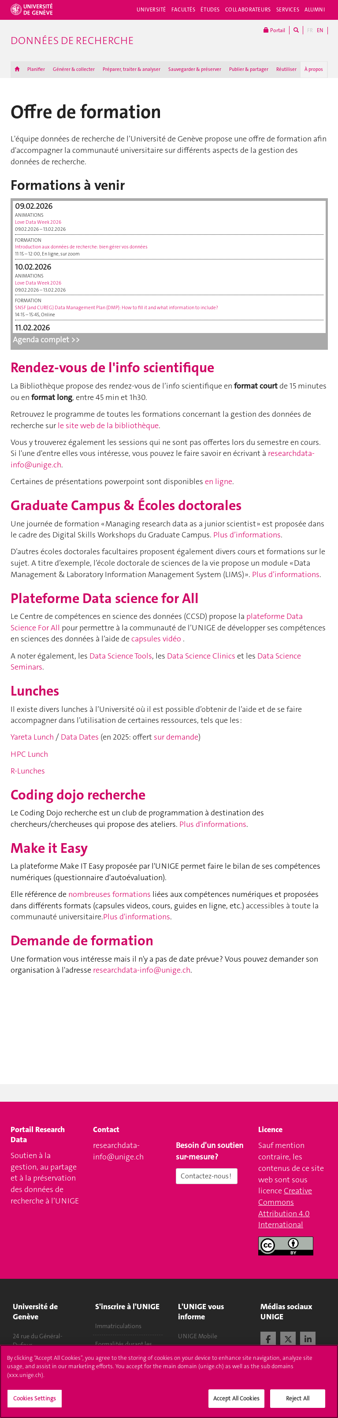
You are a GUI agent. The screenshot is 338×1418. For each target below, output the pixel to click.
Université (151, 9)
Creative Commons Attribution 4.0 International (285, 1207)
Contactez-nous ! (207, 1176)
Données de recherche (72, 40)
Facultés (183, 9)
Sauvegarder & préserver (194, 69)
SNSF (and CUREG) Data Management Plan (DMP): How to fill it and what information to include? (116, 307)
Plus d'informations (212, 824)
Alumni (315, 9)
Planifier (36, 69)
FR (310, 30)
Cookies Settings (34, 1401)
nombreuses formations (109, 894)
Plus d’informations (247, 534)
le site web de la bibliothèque (108, 425)
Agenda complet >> (46, 339)
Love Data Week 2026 (38, 222)
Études (210, 9)
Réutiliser (286, 69)
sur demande (176, 737)
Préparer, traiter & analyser (131, 69)
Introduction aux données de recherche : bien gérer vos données (81, 247)
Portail (274, 30)
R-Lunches (28, 771)
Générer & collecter (74, 69)
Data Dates (80, 737)
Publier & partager (248, 69)
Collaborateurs (248, 9)
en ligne (218, 481)
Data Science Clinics (201, 656)
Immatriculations (118, 1326)
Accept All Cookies (236, 1401)
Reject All (297, 1401)
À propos (314, 69)
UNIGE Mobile (197, 1336)
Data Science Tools (120, 656)
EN (320, 30)
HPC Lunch (29, 754)
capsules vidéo (156, 638)
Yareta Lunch (32, 737)
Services (288, 9)
